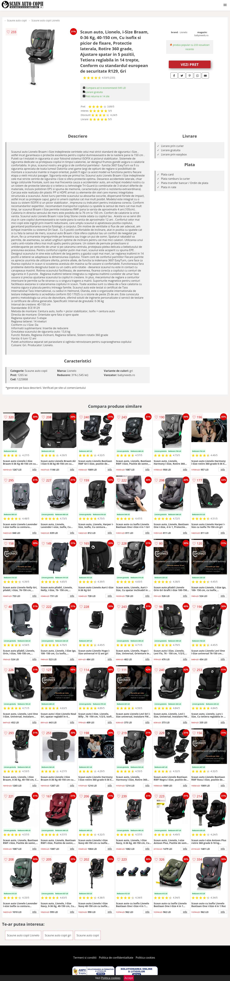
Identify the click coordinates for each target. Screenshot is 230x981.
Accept (129, 978)
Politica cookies (145, 957)
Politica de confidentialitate (116, 957)
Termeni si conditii (85, 957)
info (34, 469)
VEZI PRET (190, 64)
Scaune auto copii (17, 20)
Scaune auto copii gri (58, 935)
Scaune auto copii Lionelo (45, 20)
